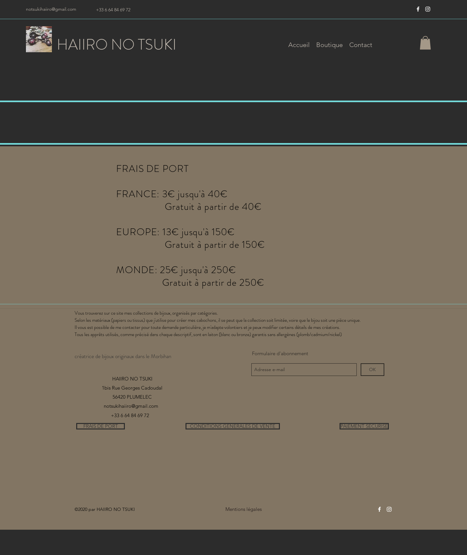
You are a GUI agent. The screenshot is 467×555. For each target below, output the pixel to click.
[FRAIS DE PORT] (100, 426)
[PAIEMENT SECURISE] (364, 426)
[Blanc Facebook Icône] (418, 9)
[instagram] (428, 9)
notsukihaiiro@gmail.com (51, 9)
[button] (329, 45)
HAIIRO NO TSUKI (116, 44)
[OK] (372, 369)
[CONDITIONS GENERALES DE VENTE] (233, 426)
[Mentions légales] (243, 509)
